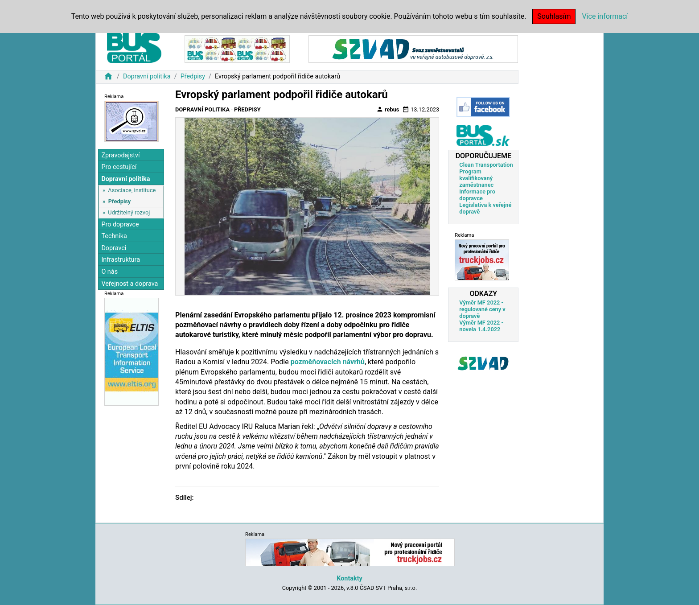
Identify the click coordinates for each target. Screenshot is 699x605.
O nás (109, 272)
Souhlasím (554, 16)
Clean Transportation (486, 164)
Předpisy (193, 76)
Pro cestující (118, 167)
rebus (387, 109)
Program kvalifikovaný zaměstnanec (476, 178)
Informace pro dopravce (477, 195)
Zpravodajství (120, 155)
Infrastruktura (120, 259)
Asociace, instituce (132, 190)
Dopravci (113, 248)
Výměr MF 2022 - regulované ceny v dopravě (482, 309)
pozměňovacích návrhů (328, 362)
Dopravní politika (147, 76)
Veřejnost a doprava (129, 284)
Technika (114, 236)
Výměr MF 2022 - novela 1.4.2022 (481, 326)
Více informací (605, 16)
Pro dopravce (120, 224)
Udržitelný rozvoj (129, 212)
